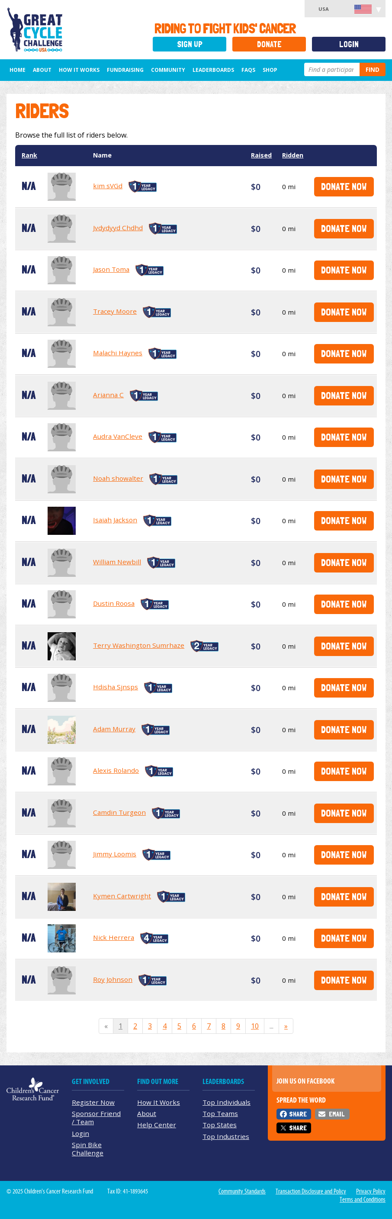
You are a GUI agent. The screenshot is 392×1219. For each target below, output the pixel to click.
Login (349, 44)
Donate (269, 44)
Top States (219, 1124)
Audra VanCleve (117, 436)
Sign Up (189, 44)
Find (372, 69)
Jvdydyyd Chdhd (118, 227)
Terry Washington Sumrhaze (138, 645)
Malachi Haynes (117, 352)
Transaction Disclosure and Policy (311, 1191)
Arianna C (108, 394)
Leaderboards (213, 70)
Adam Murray (114, 728)
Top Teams (220, 1113)
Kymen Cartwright (122, 895)
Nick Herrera (113, 937)
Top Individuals (226, 1102)
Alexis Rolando (116, 770)
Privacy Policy (371, 1191)
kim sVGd (107, 185)
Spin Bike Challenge (87, 1148)
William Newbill (117, 561)
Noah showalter (118, 478)
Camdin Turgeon (119, 812)
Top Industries (225, 1136)
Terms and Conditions (363, 1199)
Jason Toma (111, 269)
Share (298, 1114)
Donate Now (343, 186)
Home (18, 70)
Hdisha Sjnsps (115, 686)
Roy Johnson (112, 979)
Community (168, 70)
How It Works (79, 70)
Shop (270, 70)
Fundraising (125, 70)
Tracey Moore (115, 311)
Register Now (93, 1102)
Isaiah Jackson (115, 519)
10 (255, 1026)
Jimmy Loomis (114, 853)
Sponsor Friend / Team (96, 1117)
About (42, 70)
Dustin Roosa (114, 603)
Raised (261, 155)
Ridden (292, 155)
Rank (29, 155)
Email (336, 1114)
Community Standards (242, 1191)
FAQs (248, 70)
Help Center (156, 1124)
